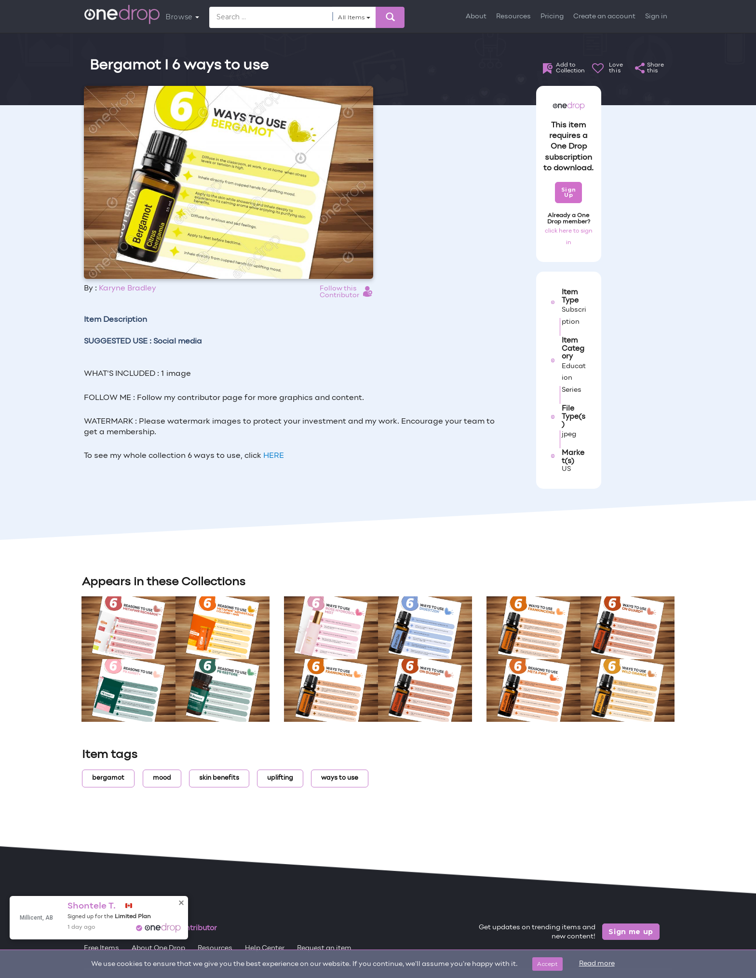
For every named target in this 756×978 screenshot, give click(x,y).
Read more (597, 964)
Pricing (552, 17)
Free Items (101, 948)
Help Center (264, 948)
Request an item (324, 948)
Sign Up (568, 192)
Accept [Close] (547, 963)
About (476, 17)
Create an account (604, 17)
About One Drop (158, 948)
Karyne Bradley (127, 288)
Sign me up (630, 931)
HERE (273, 456)
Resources (513, 17)
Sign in (656, 17)
